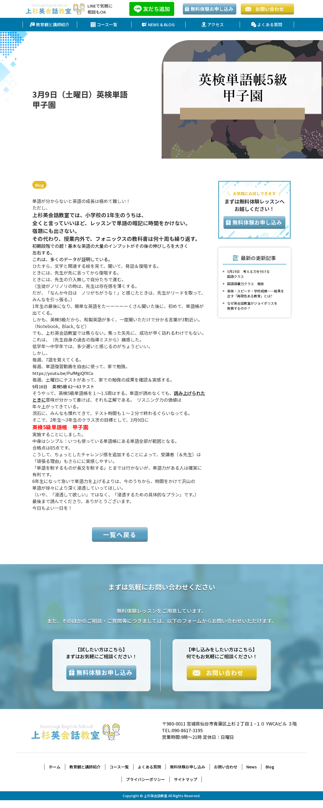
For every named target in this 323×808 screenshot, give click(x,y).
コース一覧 (104, 24)
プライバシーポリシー (145, 787)
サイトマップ (185, 787)
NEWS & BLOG (158, 24)
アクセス (212, 24)
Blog (40, 185)
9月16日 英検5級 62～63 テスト (66, 386)
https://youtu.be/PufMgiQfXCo (64, 373)
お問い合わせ (225, 774)
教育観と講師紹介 (50, 24)
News (251, 774)
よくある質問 (266, 24)
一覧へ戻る (120, 541)
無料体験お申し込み (187, 774)
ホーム (54, 774)
